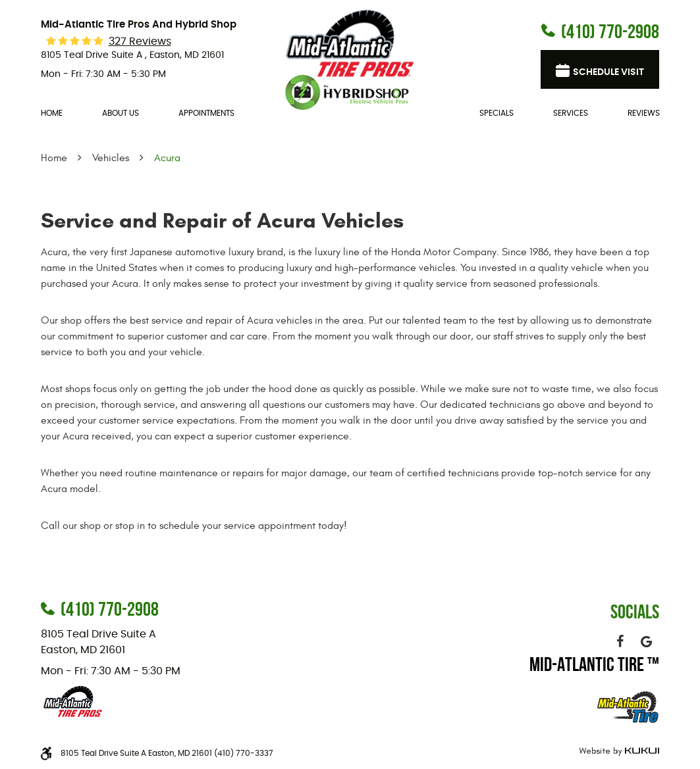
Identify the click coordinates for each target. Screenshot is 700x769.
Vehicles (110, 158)
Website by (617, 751)
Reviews (644, 113)
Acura (167, 158)
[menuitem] (52, 113)
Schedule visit (608, 72)
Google (646, 641)
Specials (496, 113)
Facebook (619, 641)
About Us (120, 113)
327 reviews (140, 41)
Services (570, 113)
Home (52, 113)
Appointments (206, 113)
